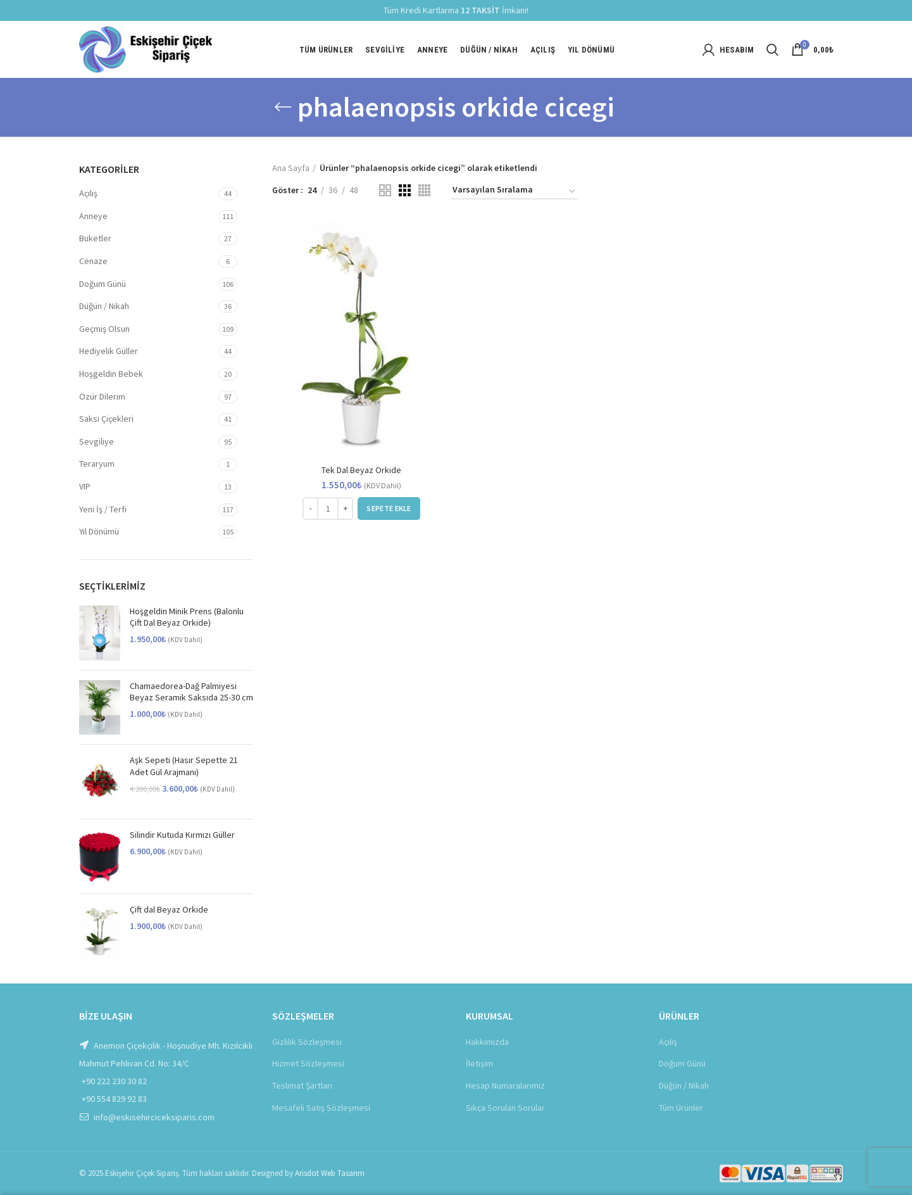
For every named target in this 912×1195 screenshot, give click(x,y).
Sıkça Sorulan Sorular (505, 1107)
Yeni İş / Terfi (103, 509)
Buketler (95, 238)
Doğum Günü (102, 283)
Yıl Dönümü (99, 531)
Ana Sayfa (290, 168)
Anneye (93, 216)
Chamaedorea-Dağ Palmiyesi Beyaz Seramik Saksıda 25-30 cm (191, 691)
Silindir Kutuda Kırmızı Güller (182, 834)
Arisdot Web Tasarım (330, 1173)
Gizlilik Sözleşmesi (307, 1041)
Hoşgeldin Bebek (111, 373)
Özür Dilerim (102, 396)
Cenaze (93, 261)
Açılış (88, 193)
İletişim (479, 1063)
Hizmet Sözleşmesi (308, 1063)
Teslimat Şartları (302, 1085)
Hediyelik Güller (108, 351)
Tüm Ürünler (681, 1107)
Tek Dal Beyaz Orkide (361, 470)
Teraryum (97, 463)
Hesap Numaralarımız (505, 1085)
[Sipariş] (514, 191)
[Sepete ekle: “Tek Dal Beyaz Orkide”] (389, 508)
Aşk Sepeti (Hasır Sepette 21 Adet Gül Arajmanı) (184, 765)
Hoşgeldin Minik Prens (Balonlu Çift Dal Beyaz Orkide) (187, 616)
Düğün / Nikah (104, 306)
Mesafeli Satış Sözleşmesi (321, 1107)
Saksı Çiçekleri (106, 418)
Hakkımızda (487, 1041)
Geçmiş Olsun (104, 328)
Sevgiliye (96, 441)
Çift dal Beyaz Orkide (169, 909)
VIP (85, 486)
